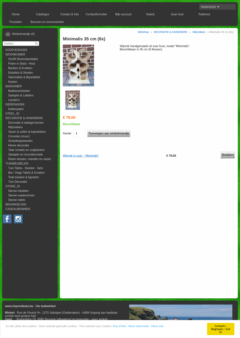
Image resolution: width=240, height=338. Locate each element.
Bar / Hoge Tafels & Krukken (26, 172)
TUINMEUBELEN (16, 163)
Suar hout (177, 14)
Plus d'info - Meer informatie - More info (138, 326)
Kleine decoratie (18, 145)
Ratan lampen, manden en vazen (29, 159)
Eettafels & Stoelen (20, 72)
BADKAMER (13, 86)
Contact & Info (69, 14)
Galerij (150, 14)
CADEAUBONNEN (17, 209)
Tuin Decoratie (17, 181)
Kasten (12, 81)
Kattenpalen (16, 109)
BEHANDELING (15, 204)
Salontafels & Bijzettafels (24, 77)
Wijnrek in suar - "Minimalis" (81, 155)
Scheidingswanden (20, 140)
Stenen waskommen (21, 195)
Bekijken (228, 154)
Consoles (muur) (19, 136)
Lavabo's (14, 99)
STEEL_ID (12, 113)
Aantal (67, 133)
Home (16, 14)
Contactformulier (96, 14)
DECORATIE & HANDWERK (24, 118)
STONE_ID (12, 186)
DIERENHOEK (15, 104)
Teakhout (204, 14)
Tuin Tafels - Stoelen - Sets (25, 168)
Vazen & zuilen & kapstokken (27, 131)
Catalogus (42, 14)
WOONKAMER (15, 54)
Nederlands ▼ (210, 6)
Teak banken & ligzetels (23, 177)
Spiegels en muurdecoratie (25, 154)
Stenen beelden (18, 190)
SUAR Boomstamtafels (23, 59)
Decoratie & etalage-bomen (26, 122)
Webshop (143, 32)
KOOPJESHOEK (16, 49)
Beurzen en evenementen (47, 21)
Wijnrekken (15, 127)
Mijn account (123, 14)
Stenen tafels (16, 199)
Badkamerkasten (19, 90)
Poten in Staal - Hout (21, 63)
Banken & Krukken (20, 68)
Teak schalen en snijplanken (26, 149)
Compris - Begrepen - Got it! (220, 329)
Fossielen (15, 21)
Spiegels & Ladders (20, 95)
